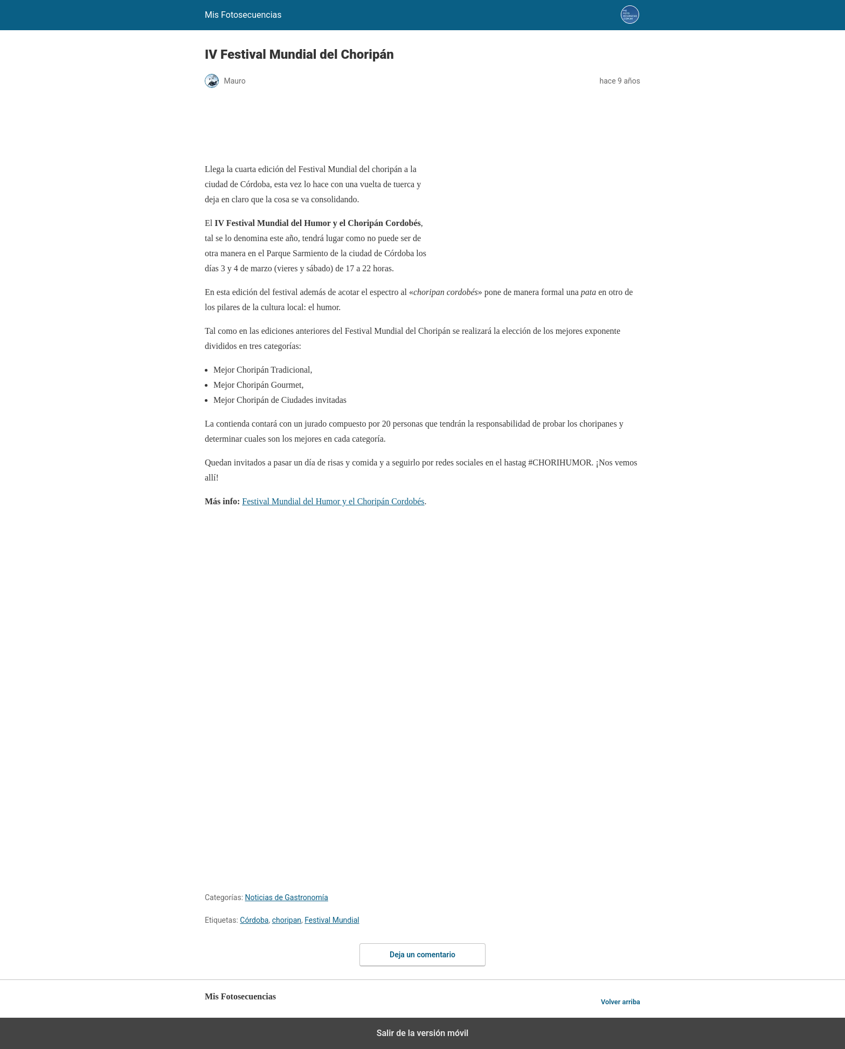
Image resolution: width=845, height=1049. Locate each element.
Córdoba (254, 920)
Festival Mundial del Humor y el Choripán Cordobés (333, 501)
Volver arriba (620, 1002)
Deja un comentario (422, 954)
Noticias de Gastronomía (286, 897)
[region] (422, 126)
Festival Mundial (331, 920)
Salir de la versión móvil (423, 1033)
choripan (286, 920)
